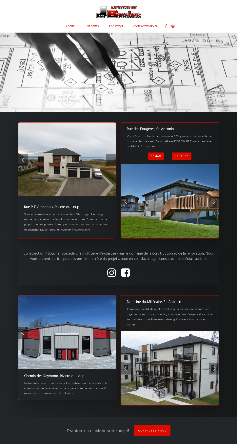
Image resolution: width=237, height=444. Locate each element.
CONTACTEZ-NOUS (145, 26)
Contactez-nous (152, 430)
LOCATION (116, 26)
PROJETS (93, 26)
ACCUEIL (71, 26)
